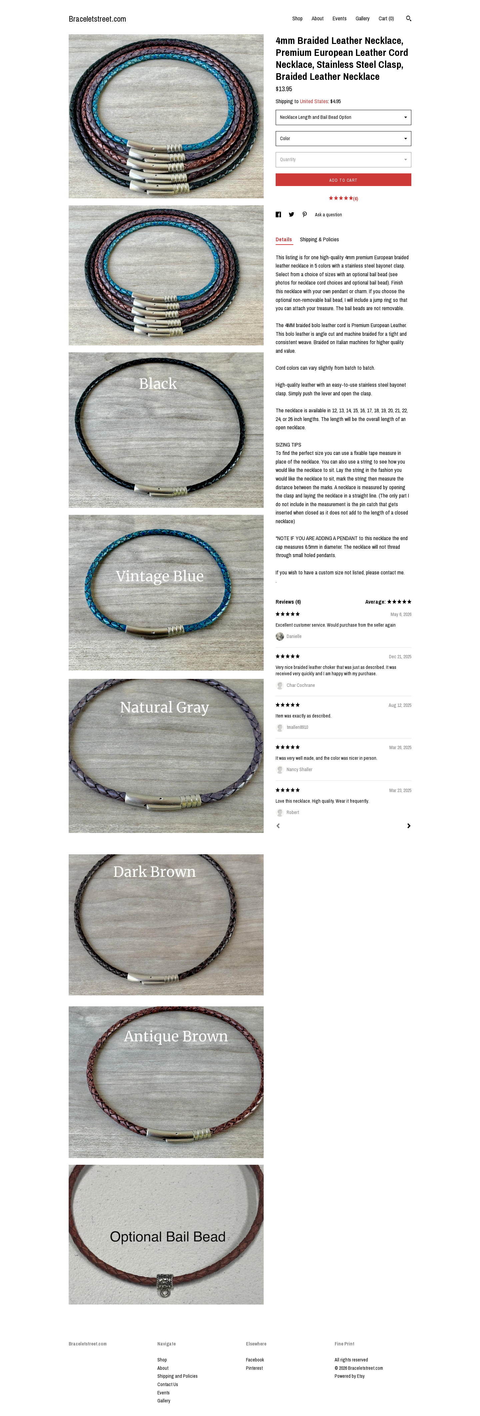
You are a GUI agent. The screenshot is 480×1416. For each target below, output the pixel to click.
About (318, 18)
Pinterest (254, 1368)
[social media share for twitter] (292, 215)
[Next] (409, 826)
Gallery (363, 18)
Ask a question (328, 215)
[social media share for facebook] (279, 215)
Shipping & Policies (319, 239)
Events (340, 18)
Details (284, 239)
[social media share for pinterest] (305, 215)
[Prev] (278, 826)
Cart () (386, 18)
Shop (297, 18)
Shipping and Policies (177, 1376)
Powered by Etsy (350, 1376)
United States (314, 101)
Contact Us (167, 1384)
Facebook (255, 1360)
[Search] (408, 19)
